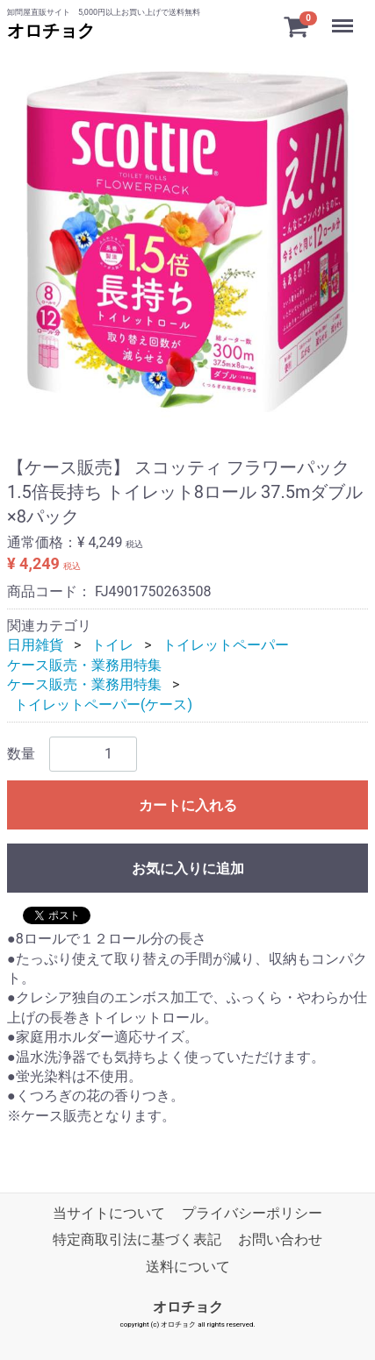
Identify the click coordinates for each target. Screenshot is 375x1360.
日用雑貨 (35, 645)
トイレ (112, 645)
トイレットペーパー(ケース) (103, 704)
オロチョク (51, 30)
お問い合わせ (280, 1240)
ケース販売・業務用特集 (84, 665)
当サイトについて (109, 1213)
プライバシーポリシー (252, 1213)
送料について (188, 1266)
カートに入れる (188, 805)
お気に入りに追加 (188, 868)
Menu (344, 17)
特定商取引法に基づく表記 (137, 1240)
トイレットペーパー (225, 645)
